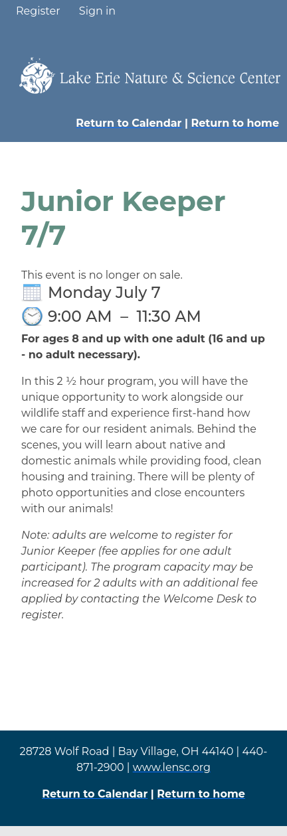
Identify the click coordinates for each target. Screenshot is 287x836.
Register (38, 11)
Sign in (97, 11)
